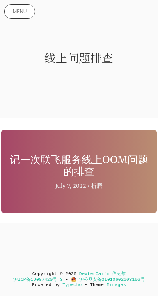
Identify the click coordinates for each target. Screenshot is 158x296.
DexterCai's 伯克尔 (102, 273)
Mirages (116, 284)
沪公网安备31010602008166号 (108, 279)
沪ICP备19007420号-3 (37, 279)
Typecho (72, 284)
